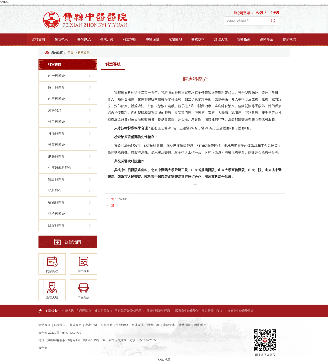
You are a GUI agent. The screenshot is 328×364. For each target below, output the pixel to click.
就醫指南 (243, 39)
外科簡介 (55, 110)
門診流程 (52, 263)
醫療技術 (198, 39)
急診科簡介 (56, 179)
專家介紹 (107, 39)
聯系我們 (289, 39)
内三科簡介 (56, 98)
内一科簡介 (56, 75)
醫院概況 (61, 39)
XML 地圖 (164, 359)
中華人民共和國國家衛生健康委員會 (85, 310)
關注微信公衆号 (265, 336)
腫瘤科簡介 (56, 225)
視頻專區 (266, 39)
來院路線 (83, 289)
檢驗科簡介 (56, 202)
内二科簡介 (56, 87)
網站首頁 (38, 39)
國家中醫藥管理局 (158, 310)
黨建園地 (175, 39)
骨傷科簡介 (56, 133)
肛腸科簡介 (56, 156)
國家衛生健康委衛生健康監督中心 (197, 310)
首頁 (70, 52)
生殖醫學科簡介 (60, 167)
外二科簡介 (56, 121)
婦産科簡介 (56, 144)
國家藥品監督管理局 (128, 310)
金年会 (4, 2)
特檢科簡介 (56, 213)
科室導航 (129, 39)
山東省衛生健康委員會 (239, 310)
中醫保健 (152, 39)
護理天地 (221, 39)
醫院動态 (84, 39)
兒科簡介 (55, 190)
